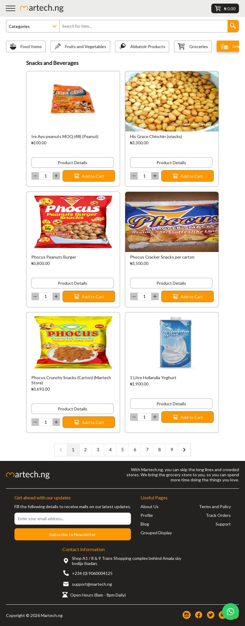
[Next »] (184, 450)
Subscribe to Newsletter (72, 534)
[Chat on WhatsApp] (230, 611)
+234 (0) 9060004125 (92, 573)
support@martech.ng (92, 584)
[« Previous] (60, 450)
